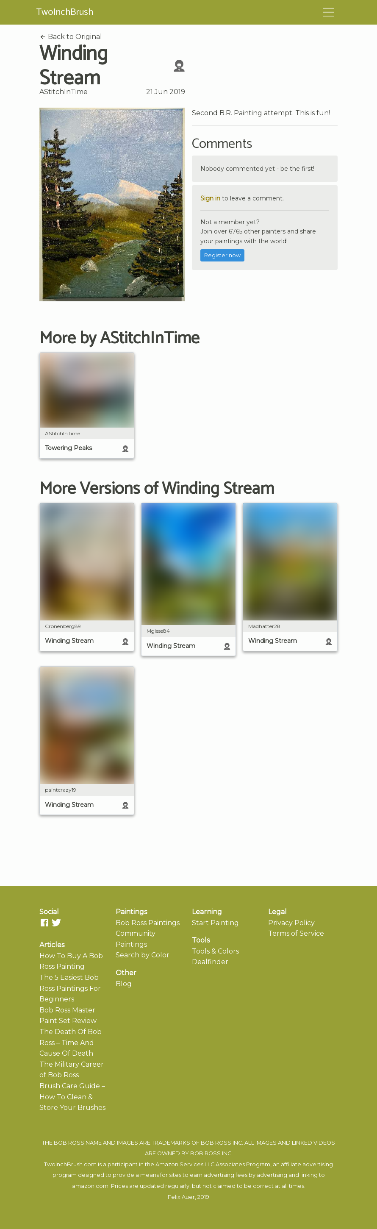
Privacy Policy (291, 923)
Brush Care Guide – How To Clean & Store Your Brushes (72, 1097)
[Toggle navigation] (328, 12)
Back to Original (70, 37)
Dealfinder (210, 962)
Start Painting (215, 923)
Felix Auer (181, 1197)
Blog (124, 984)
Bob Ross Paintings (148, 923)
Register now (222, 255)
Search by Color (142, 955)
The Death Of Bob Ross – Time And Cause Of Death (70, 1042)
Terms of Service (296, 933)
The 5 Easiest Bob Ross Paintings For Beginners (70, 988)
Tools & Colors (215, 951)
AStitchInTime (63, 92)
